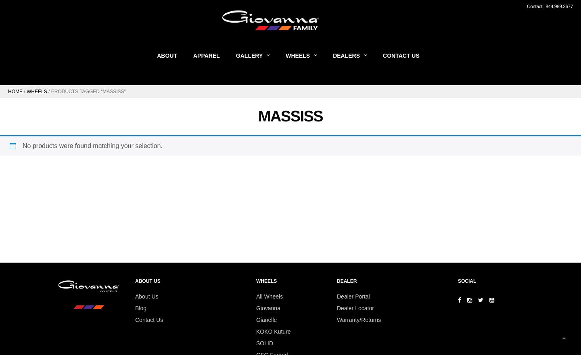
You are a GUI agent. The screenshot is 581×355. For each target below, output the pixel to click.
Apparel (206, 55)
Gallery (249, 55)
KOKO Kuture (273, 331)
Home (15, 91)
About (167, 55)
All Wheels (269, 296)
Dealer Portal (353, 296)
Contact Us (401, 55)
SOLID (264, 343)
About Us (147, 296)
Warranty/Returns (359, 320)
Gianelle (266, 320)
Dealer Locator (355, 308)
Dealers (346, 55)
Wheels (298, 55)
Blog (140, 308)
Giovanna (268, 308)
